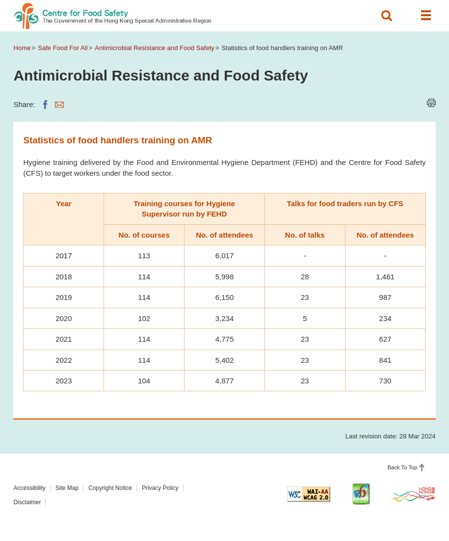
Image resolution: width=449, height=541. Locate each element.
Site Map (67, 488)
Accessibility (29, 488)
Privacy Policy (160, 488)
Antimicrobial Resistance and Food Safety (154, 48)
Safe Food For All (62, 48)
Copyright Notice (110, 488)
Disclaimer (27, 502)
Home (21, 48)
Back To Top (403, 467)
